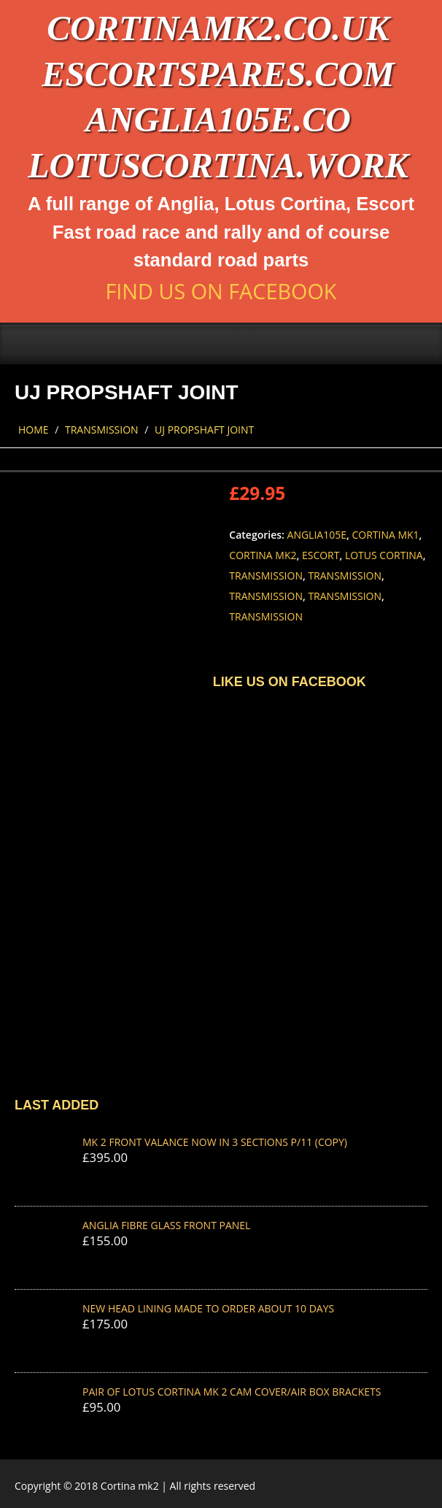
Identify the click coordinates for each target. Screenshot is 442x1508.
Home (33, 429)
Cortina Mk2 (262, 555)
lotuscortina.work (218, 165)
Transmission (102, 429)
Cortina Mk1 (385, 535)
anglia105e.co (218, 119)
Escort (321, 555)
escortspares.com (218, 74)
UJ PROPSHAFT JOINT (204, 429)
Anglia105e (316, 535)
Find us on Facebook (220, 291)
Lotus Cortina (384, 555)
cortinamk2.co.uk (218, 28)
